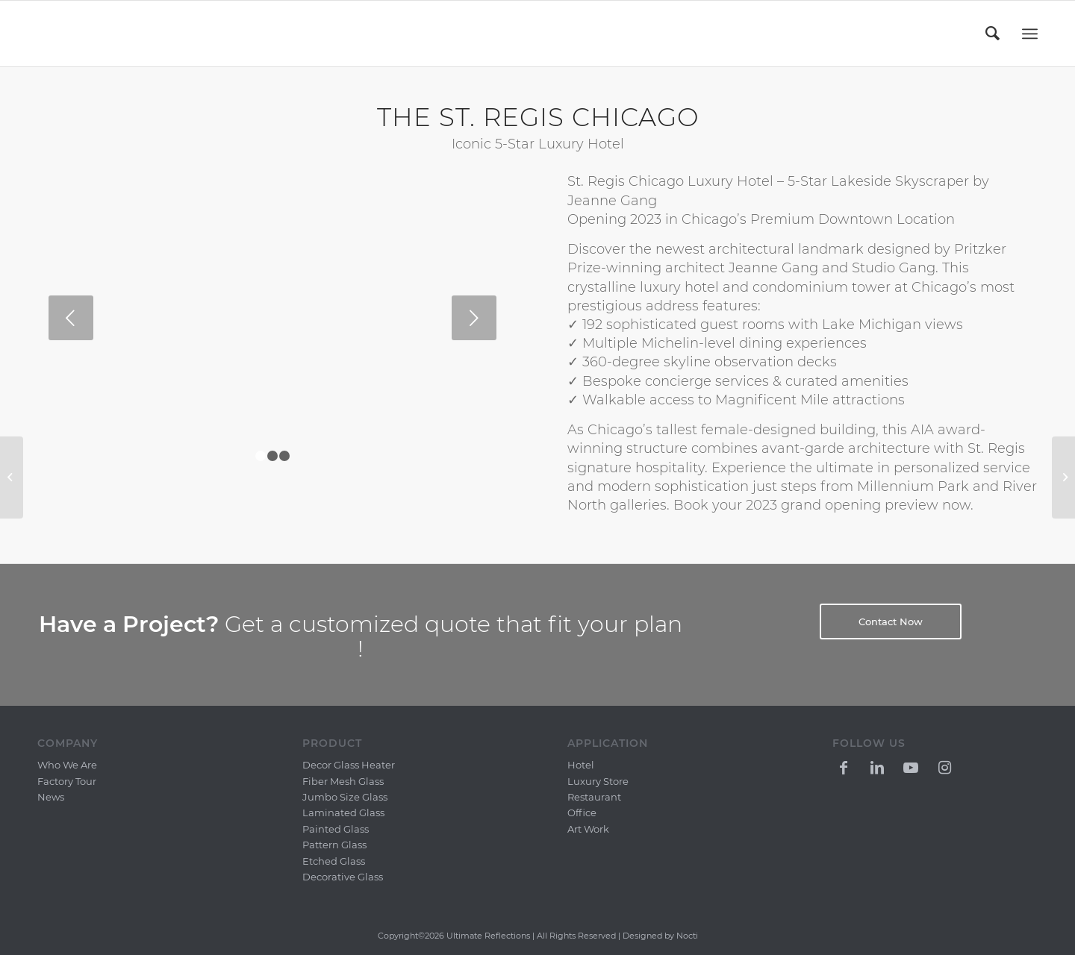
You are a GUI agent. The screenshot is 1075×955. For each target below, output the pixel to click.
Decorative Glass (342, 877)
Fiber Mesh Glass (343, 781)
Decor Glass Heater (348, 765)
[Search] (994, 33)
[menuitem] (994, 33)
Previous (71, 317)
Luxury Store (598, 781)
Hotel (580, 765)
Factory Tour (66, 781)
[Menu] (1030, 34)
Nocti (687, 935)
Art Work (588, 829)
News (50, 797)
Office (581, 812)
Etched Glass (333, 861)
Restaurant (594, 797)
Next (474, 317)
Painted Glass (335, 829)
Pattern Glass (334, 845)
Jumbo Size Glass (344, 797)
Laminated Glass (343, 812)
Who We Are (67, 765)
